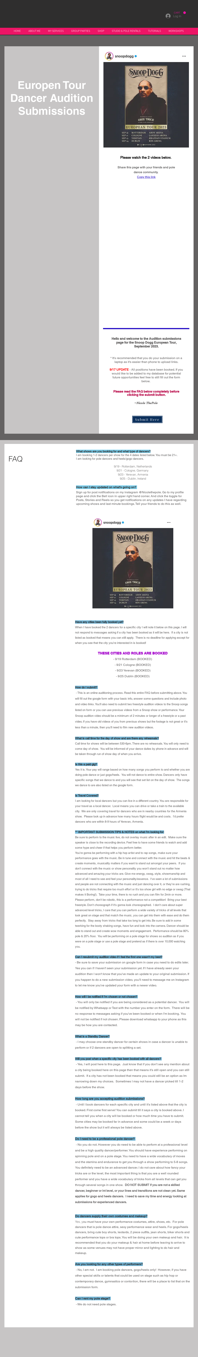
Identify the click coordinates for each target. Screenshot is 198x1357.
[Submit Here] (147, 419)
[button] (34, 31)
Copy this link (146, 177)
